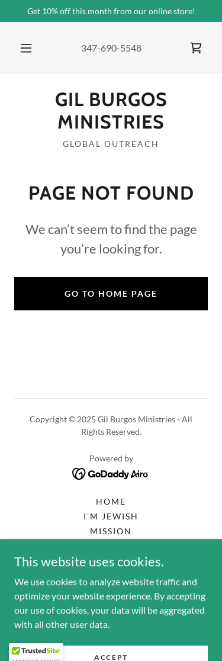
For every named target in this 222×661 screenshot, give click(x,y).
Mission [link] (111, 531)
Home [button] (111, 501)
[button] (26, 48)
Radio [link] (111, 546)
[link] (196, 48)
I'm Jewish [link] (111, 516)
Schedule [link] (111, 561)
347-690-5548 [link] (111, 47)
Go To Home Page (111, 293)
